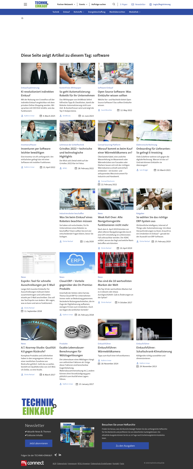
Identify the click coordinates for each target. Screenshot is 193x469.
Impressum (72, 463)
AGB (54, 463)
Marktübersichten (117, 12)
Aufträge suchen (98, 4)
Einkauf (66, 12)
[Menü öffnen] (25, 4)
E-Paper (123, 4)
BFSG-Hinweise (84, 463)
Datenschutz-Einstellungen (101, 463)
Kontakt (116, 463)
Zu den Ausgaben (125, 445)
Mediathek (133, 12)
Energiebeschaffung (96, 12)
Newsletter (140, 4)
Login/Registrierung (162, 4)
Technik (56, 12)
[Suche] (113, 4)
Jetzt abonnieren (39, 443)
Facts (122, 463)
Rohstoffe (78, 12)
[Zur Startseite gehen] (41, 4)
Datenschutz (62, 463)
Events (82, 4)
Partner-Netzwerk (65, 4)
